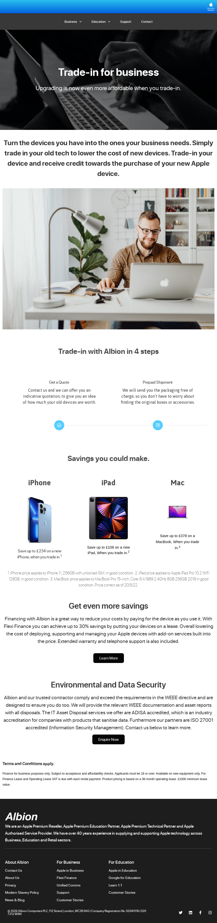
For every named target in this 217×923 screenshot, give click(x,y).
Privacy (10, 885)
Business (73, 21)
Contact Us (13, 870)
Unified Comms (69, 885)
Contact (147, 21)
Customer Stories (70, 899)
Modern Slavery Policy (22, 892)
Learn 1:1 (115, 885)
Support (125, 21)
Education (101, 21)
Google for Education (125, 877)
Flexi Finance (67, 877)
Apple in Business (70, 870)
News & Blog (15, 899)
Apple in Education (123, 870)
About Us (12, 877)
